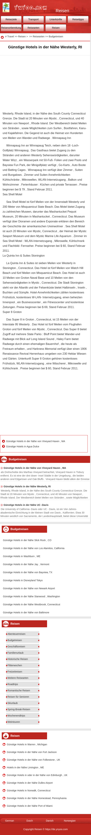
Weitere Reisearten (17, 678)
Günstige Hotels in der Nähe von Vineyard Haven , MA (36, 441)
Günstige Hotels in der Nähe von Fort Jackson (32, 752)
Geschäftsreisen (16, 646)
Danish (50, 820)
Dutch (29, 820)
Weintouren (13, 722)
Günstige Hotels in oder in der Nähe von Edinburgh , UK (37, 775)
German (9, 820)
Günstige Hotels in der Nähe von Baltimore (26, 612)
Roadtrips (12, 684)
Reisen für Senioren (18, 696)
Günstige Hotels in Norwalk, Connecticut (29, 790)
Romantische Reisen (18, 690)
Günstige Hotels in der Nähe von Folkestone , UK (33, 759)
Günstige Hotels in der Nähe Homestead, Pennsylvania (36, 798)
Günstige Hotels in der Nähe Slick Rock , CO (27, 540)
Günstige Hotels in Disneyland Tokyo (23, 580)
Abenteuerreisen (16, 634)
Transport (33, 19)
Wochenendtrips (16, 715)
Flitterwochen (14, 665)
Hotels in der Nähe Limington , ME (25, 767)
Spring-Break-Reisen (18, 709)
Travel (10, 36)
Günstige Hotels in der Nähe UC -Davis (26, 505)
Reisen (56, 27)
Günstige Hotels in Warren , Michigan (27, 744)
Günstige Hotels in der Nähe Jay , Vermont (26, 564)
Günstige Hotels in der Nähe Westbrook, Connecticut (31, 604)
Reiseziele (11, 19)
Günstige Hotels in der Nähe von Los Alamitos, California (34, 548)
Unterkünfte (56, 19)
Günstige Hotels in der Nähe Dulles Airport (30, 782)
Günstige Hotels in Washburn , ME (21, 556)
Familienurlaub (15, 652)
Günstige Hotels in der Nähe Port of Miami (29, 805)
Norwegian (70, 820)
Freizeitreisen (14, 671)
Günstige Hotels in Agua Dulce (23, 446)
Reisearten (33, 27)
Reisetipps (78, 19)
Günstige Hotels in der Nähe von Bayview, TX (27, 572)
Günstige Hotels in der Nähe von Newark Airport (29, 588)
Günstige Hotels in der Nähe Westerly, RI (27, 486)
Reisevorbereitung (11, 27)
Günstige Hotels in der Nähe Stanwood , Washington (31, 596)
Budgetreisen (56, 36)
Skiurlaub (12, 703)
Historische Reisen (17, 659)
